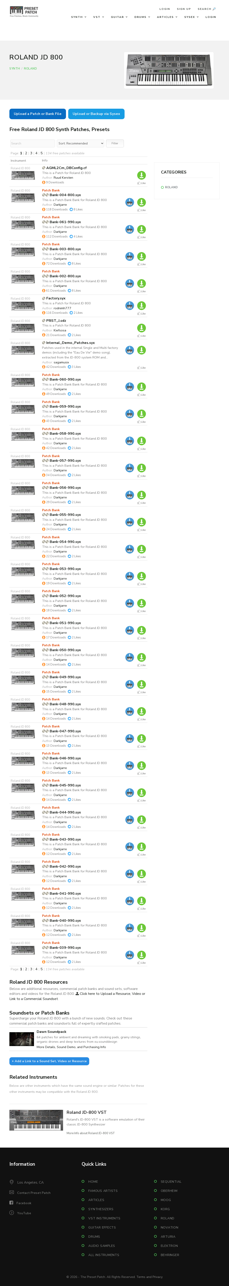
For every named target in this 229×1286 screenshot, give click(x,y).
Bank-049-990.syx (61, 677)
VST (96, 17)
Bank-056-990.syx (61, 487)
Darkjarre (60, 204)
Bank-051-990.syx (61, 623)
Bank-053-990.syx (61, 568)
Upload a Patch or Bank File (37, 113)
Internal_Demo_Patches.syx (68, 342)
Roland (30, 69)
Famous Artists (103, 1191)
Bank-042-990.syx (61, 866)
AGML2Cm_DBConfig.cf (64, 167)
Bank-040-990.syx (61, 920)
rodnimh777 (62, 308)
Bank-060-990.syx (61, 379)
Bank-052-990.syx (61, 595)
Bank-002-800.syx (61, 276)
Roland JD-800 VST (87, 1112)
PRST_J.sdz (54, 320)
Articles (165, 17)
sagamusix (61, 362)
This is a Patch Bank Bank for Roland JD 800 (74, 200)
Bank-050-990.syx (61, 650)
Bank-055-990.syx (61, 514)
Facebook (24, 1203)
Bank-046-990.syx (61, 758)
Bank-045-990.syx (61, 785)
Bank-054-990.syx (61, 541)
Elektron (169, 1246)
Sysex (189, 17)
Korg (165, 1209)
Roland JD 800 (20, 168)
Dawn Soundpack (51, 1031)
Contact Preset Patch (34, 1193)
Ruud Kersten (63, 177)
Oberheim (169, 1191)
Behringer (170, 1255)
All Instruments (103, 1255)
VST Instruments (104, 1218)
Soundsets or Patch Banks (39, 1012)
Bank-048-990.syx (61, 704)
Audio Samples (101, 1246)
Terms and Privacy (149, 1277)
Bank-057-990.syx (61, 460)
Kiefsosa (60, 330)
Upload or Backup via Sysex (96, 113)
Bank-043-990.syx (61, 839)
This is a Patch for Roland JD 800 (66, 173)
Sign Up (184, 9)
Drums (140, 17)
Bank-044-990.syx (61, 812)
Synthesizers (100, 1209)
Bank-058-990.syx (61, 433)
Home (93, 1182)
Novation (169, 1227)
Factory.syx (54, 298)
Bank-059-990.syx (61, 406)
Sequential (171, 1182)
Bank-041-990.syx (61, 893)
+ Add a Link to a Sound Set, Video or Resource (49, 1061)
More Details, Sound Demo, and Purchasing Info (71, 1047)
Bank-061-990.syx (61, 222)
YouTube (24, 1213)
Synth (77, 17)
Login (164, 9)
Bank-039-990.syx (61, 947)
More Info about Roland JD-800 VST (91, 1133)
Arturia (168, 1237)
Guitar (117, 17)
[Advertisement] (187, 134)
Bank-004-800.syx (61, 195)
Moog (166, 1200)
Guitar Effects (102, 1227)
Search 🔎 (207, 9)
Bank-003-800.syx (61, 249)
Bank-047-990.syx (61, 731)
